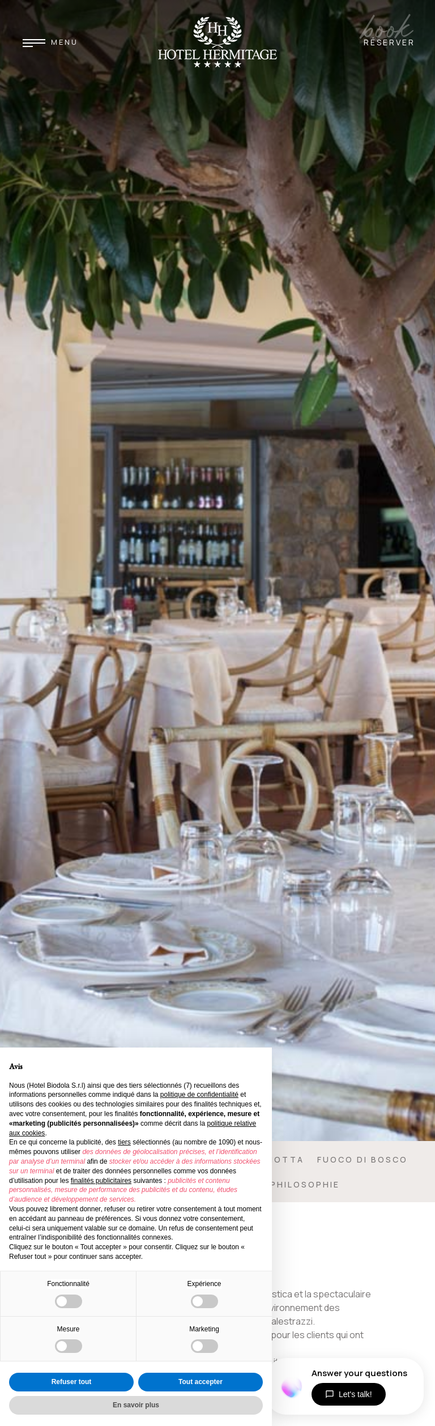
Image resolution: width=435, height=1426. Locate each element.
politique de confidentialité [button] (199, 1095)
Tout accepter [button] (200, 1382)
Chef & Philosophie (285, 1184)
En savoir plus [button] (136, 1405)
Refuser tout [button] (72, 1382)
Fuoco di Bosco (362, 1159)
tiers (124, 1142)
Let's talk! (348, 1394)
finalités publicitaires (101, 1181)
